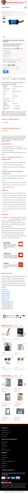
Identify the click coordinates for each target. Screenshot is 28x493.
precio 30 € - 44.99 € (5, 293)
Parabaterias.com (5, 217)
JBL (18, 12)
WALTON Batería (5, 388)
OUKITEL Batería (17, 388)
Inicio (21, 325)
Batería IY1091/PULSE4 (7, 14)
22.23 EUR (4, 367)
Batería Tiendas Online (6, 12)
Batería (14, 12)
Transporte (14, 78)
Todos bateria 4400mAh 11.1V (7, 308)
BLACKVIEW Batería (6, 402)
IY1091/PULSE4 (5, 122)
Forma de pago (22, 78)
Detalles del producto (6, 78)
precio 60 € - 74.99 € (5, 297)
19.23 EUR (4, 338)
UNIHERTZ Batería (18, 402)
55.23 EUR (16, 338)
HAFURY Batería (17, 417)
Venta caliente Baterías (15, 59)
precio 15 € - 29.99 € (5, 291)
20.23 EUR (16, 352)
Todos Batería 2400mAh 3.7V (7, 304)
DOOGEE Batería (5, 417)
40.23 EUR (4, 352)
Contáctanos (21, 48)
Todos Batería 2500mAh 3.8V (7, 306)
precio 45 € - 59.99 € (5, 295)
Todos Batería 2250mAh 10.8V (7, 301)
